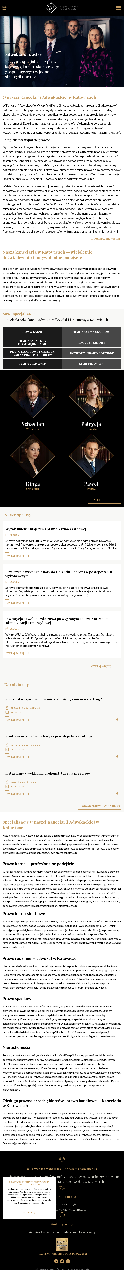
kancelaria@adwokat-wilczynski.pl (62, 1209)
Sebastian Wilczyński (27, 708)
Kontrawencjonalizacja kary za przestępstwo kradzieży (49, 736)
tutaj (19, 1197)
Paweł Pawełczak (23, 782)
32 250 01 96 (68, 1204)
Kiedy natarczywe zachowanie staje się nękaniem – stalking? (53, 699)
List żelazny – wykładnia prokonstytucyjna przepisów (48, 773)
